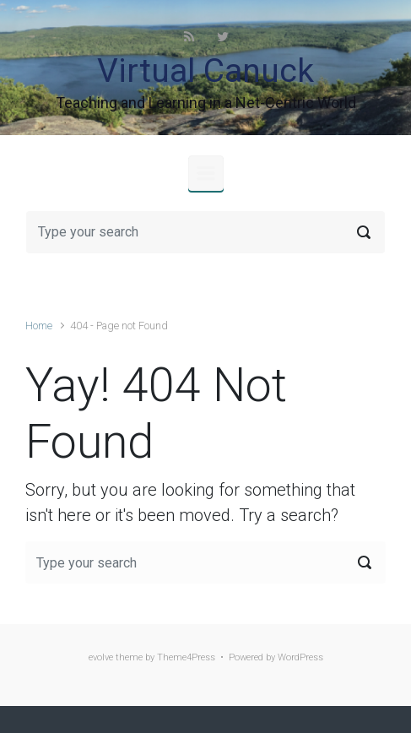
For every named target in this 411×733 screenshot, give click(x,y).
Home (38, 325)
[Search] (205, 232)
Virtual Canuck (205, 71)
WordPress (300, 657)
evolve (101, 657)
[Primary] (206, 173)
